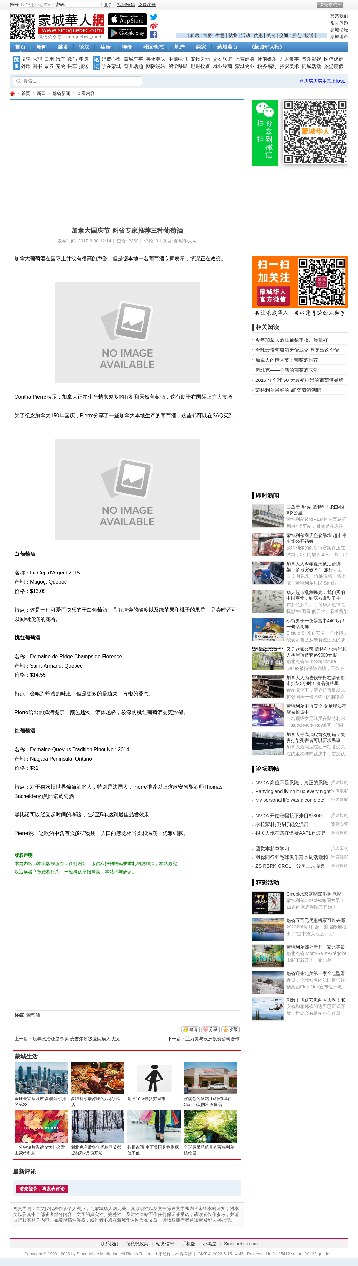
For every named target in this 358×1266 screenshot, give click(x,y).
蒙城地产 (339, 36)
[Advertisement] (251, 23)
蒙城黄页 (227, 47)
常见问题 (339, 23)
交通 (283, 35)
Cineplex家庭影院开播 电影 (313, 893)
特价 (127, 47)
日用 (49, 59)
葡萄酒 (33, 1014)
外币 (26, 66)
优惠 (258, 35)
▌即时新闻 (265, 495)
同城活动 (311, 66)
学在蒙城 (111, 66)
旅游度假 (333, 66)
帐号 (14, 4)
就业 (232, 35)
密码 (60, 4)
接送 (308, 35)
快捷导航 (328, 4)
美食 (270, 35)
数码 (72, 59)
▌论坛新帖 (265, 769)
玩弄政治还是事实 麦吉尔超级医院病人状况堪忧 (81, 1038)
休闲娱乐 (267, 59)
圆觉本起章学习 (272, 848)
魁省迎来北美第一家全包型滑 (315, 973)
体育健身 (244, 59)
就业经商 (222, 66)
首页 (20, 47)
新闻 (41, 47)
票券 (49, 66)
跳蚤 (63, 47)
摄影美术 (289, 66)
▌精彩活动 (265, 882)
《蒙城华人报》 (267, 47)
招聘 (26, 59)
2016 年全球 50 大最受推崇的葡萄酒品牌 (299, 380)
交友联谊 (222, 59)
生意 (219, 35)
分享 (213, 1029)
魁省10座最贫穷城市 (146, 1098)
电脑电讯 (178, 59)
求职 (37, 59)
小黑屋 (209, 1243)
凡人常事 (289, 59)
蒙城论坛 (339, 29)
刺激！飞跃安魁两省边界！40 (316, 1000)
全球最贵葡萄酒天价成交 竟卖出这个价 (297, 350)
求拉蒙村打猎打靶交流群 (282, 824)
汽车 (60, 59)
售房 (207, 35)
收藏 (233, 1029)
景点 (296, 35)
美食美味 (155, 59)
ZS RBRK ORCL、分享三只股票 (290, 866)
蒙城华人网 (12, 93)
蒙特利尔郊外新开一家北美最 (315, 947)
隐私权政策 (137, 1243)
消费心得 (111, 59)
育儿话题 (133, 66)
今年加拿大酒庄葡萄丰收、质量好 (291, 340)
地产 (179, 47)
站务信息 (165, 1243)
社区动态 (153, 47)
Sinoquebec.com (241, 1243)
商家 (201, 47)
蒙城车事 (133, 59)
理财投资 (200, 66)
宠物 (60, 66)
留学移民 (178, 66)
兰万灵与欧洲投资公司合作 (212, 1038)
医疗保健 (333, 59)
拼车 (72, 66)
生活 (105, 47)
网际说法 (155, 66)
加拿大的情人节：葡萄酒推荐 (286, 360)
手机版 (188, 1243)
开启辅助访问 (346, 4)
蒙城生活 (26, 1056)
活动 (245, 35)
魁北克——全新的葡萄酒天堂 (286, 370)
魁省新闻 (61, 93)
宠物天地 (200, 59)
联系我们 (339, 16)
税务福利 (267, 66)
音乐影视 (311, 59)
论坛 (84, 47)
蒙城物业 (244, 66)
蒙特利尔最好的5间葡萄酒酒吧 (288, 390)
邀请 (193, 1029)
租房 (194, 35)
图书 (37, 66)
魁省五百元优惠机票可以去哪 (315, 920)
